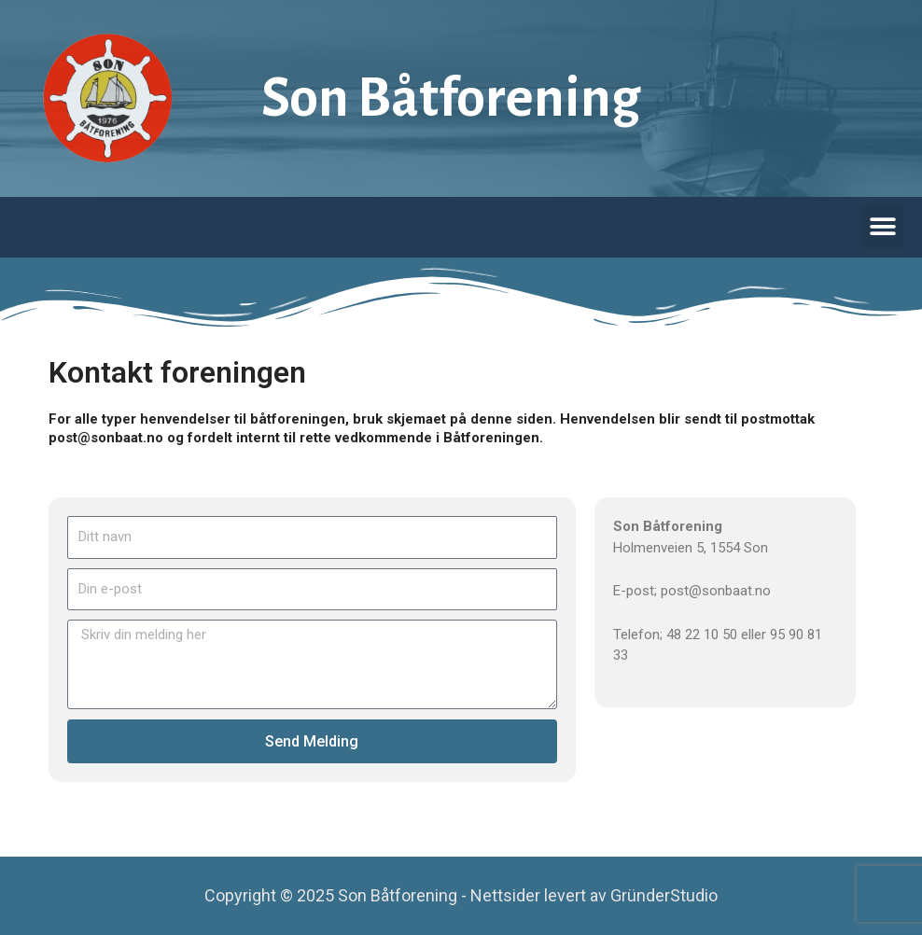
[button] (882, 227)
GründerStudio (664, 895)
